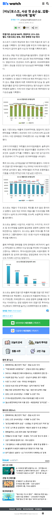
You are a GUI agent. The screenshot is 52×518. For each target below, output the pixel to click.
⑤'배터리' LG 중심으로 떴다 (26, 481)
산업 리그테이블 (9, 478)
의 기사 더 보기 (12, 311)
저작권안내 (38, 509)
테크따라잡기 (8, 491)
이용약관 (18, 509)
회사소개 (12, 509)
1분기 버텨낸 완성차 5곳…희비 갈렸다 (19, 440)
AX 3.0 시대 (7, 465)
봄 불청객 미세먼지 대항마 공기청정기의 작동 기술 (24, 448)
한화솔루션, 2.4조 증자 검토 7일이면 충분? (21, 431)
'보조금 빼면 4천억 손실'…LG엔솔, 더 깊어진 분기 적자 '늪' (27, 423)
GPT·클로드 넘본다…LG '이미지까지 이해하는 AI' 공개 (25, 452)
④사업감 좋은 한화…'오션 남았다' (28, 484)
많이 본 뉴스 (8, 359)
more (47, 461)
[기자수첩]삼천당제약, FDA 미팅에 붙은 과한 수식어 (24, 398)
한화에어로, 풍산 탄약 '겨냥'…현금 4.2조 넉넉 (22, 365)
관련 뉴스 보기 (8, 316)
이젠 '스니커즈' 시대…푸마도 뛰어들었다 (20, 381)
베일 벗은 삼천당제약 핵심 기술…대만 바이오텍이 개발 (25, 390)
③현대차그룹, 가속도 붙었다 (26, 486)
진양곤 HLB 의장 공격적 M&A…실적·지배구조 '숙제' (24, 385)
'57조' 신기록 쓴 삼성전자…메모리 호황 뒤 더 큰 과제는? (26, 427)
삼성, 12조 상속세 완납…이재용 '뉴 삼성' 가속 (22, 394)
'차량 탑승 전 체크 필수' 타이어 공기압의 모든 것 (33, 499)
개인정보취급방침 (28, 509)
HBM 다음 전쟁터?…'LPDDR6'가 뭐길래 (30, 497)
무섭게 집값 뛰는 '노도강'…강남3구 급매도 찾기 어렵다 (26, 377)
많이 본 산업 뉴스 (9, 410)
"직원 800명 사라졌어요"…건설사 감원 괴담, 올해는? (25, 369)
